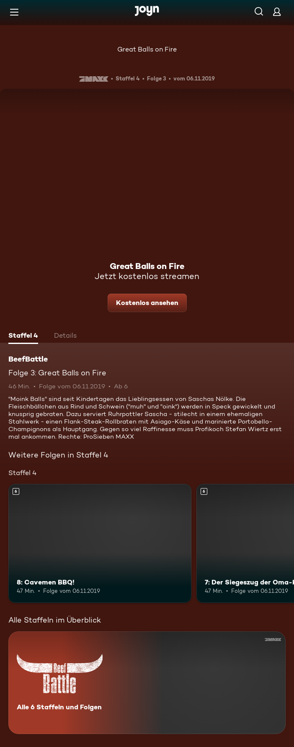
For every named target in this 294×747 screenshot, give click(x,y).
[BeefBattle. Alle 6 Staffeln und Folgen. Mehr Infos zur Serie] (147, 682)
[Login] (277, 11)
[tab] (23, 336)
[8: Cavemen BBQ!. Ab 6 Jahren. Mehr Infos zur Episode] (99, 543)
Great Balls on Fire (147, 49)
